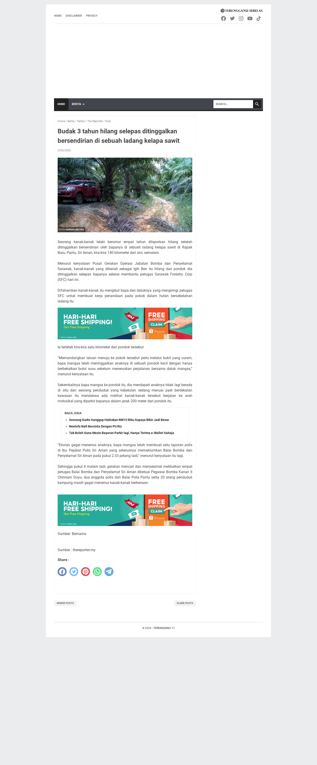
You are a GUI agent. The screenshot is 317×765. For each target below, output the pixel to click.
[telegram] (108, 571)
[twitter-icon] (233, 18)
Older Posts (185, 603)
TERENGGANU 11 (164, 628)
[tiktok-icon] (259, 18)
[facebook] (62, 571)
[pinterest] (85, 571)
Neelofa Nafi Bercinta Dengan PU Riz (95, 426)
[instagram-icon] (241, 18)
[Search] (233, 104)
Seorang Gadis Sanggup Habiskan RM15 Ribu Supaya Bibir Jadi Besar (119, 420)
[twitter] (73, 571)
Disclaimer (74, 15)
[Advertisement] (158, 57)
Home (58, 15)
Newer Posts (65, 603)
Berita (76, 104)
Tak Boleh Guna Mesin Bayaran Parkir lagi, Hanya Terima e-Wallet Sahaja (121, 433)
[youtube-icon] (250, 18)
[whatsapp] (97, 571)
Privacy (91, 15)
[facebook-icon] (224, 18)
